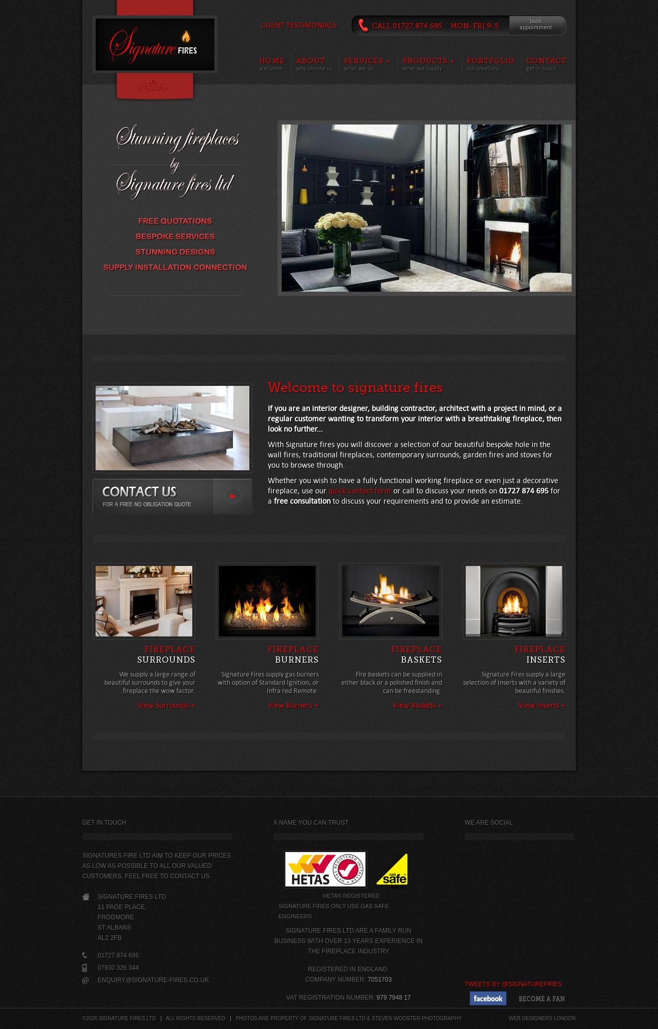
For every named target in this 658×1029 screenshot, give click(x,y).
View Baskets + (417, 705)
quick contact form (359, 490)
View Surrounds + (166, 705)
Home (272, 61)
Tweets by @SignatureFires (513, 984)
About (310, 61)
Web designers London (542, 1018)
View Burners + (293, 705)
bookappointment (536, 25)
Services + (367, 61)
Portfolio (491, 61)
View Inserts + (542, 705)
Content (155, 87)
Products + (429, 61)
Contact (546, 61)
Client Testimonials (298, 25)
